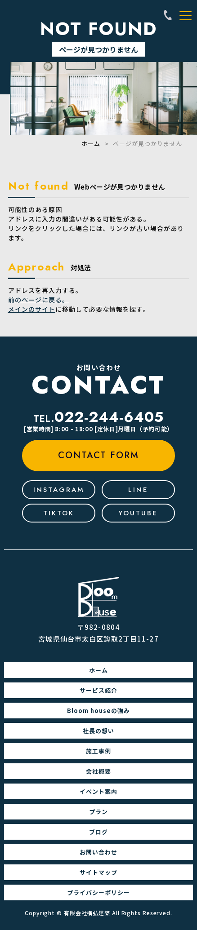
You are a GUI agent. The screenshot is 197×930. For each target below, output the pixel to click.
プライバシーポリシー (98, 892)
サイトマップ (98, 872)
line (138, 490)
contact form (98, 455)
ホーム (90, 143)
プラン (98, 811)
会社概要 (98, 771)
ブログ (98, 832)
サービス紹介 (98, 690)
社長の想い (98, 730)
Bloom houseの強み (98, 710)
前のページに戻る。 (38, 299)
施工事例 (98, 751)
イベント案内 (98, 791)
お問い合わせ (98, 852)
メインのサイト (31, 309)
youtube (138, 513)
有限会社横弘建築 (87, 913)
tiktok (58, 513)
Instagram (59, 490)
